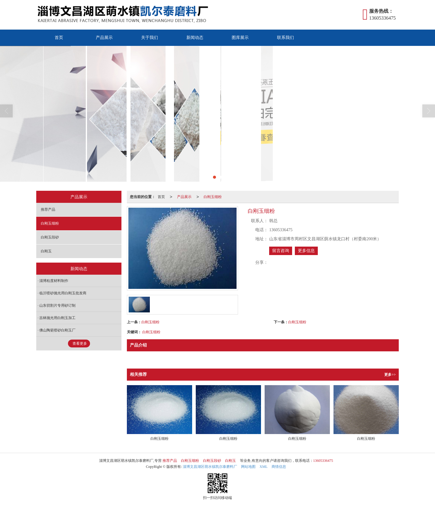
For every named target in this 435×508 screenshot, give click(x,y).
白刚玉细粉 (213, 197)
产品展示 (104, 37)
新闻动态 (194, 37)
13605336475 (323, 460)
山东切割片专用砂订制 (57, 305)
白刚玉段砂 (50, 237)
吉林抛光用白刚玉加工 (57, 318)
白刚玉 (46, 251)
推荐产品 (48, 209)
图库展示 (240, 37)
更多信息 (306, 250)
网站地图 (248, 467)
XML (263, 467)
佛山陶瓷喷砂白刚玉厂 (57, 330)
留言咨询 (280, 250)
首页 (59, 37)
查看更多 (79, 343)
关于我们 (149, 37)
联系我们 (285, 37)
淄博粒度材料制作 (53, 281)
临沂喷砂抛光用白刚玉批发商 (62, 293)
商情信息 (279, 467)
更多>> (390, 374)
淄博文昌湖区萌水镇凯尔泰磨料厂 (210, 467)
